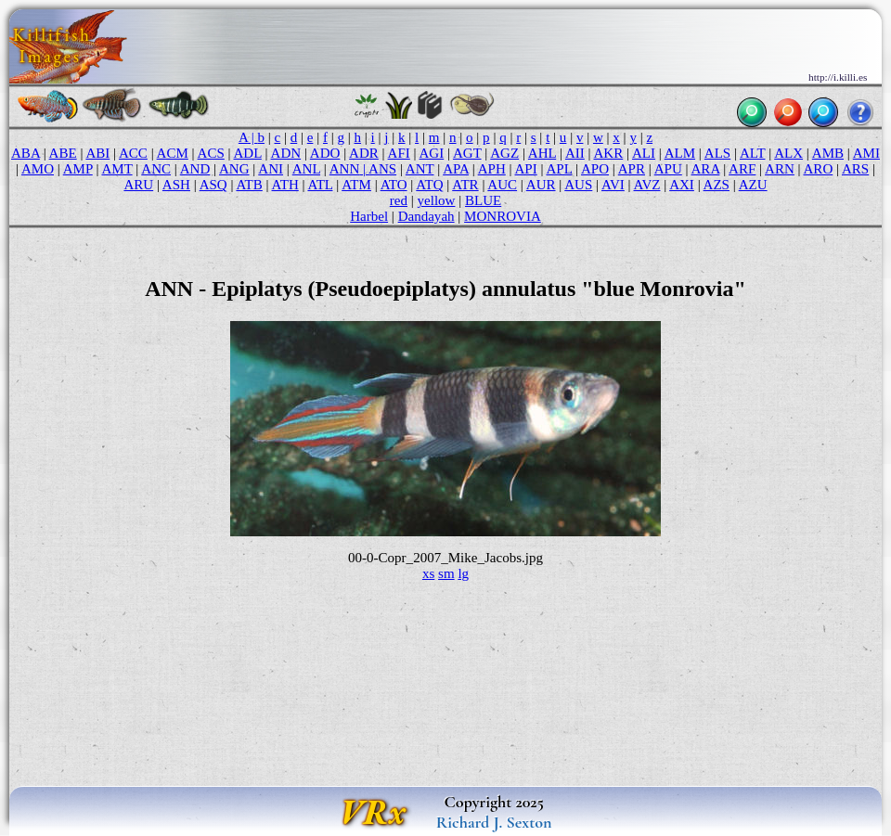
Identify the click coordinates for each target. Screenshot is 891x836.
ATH (285, 184)
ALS (717, 153)
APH (492, 168)
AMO (37, 168)
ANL (306, 168)
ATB (249, 184)
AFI (399, 153)
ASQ (213, 184)
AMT (116, 168)
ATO (394, 184)
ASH (176, 184)
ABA (25, 153)
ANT (420, 168)
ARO (818, 168)
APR (631, 168)
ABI (97, 153)
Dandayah (426, 216)
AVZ (647, 184)
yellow (437, 200)
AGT (467, 153)
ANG (234, 168)
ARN (779, 168)
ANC (156, 168)
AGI (432, 153)
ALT (753, 153)
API (526, 168)
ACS (211, 153)
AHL (542, 153)
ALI (643, 153)
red (398, 200)
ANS (382, 168)
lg (463, 573)
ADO (325, 153)
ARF (742, 168)
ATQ (429, 184)
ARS (855, 168)
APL (559, 168)
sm (446, 573)
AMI (866, 153)
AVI (613, 184)
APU (668, 168)
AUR (541, 184)
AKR (608, 153)
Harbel (369, 216)
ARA (705, 168)
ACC (133, 153)
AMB (828, 153)
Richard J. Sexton (494, 822)
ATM (356, 184)
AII (575, 153)
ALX (788, 153)
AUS (578, 184)
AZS (717, 184)
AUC (502, 184)
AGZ (504, 153)
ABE (63, 153)
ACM (172, 153)
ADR (364, 153)
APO (595, 168)
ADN (286, 153)
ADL (248, 153)
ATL (319, 184)
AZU (753, 184)
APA (456, 168)
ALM (680, 153)
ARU (138, 184)
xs (428, 573)
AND (195, 168)
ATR (465, 184)
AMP (78, 168)
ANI (270, 168)
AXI (681, 184)
